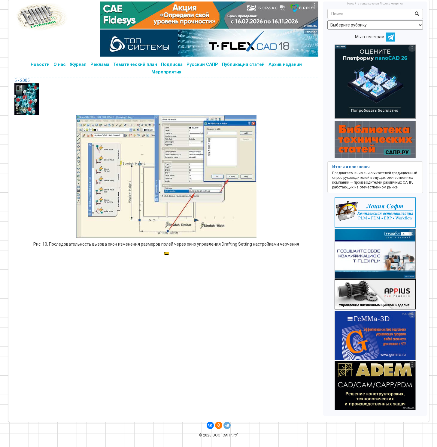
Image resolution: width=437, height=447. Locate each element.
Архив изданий (285, 64)
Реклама (99, 64)
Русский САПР (202, 64)
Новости (40, 64)
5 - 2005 (22, 80)
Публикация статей (243, 64)
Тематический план (135, 64)
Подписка (172, 64)
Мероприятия (166, 72)
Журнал (78, 64)
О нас (59, 64)
